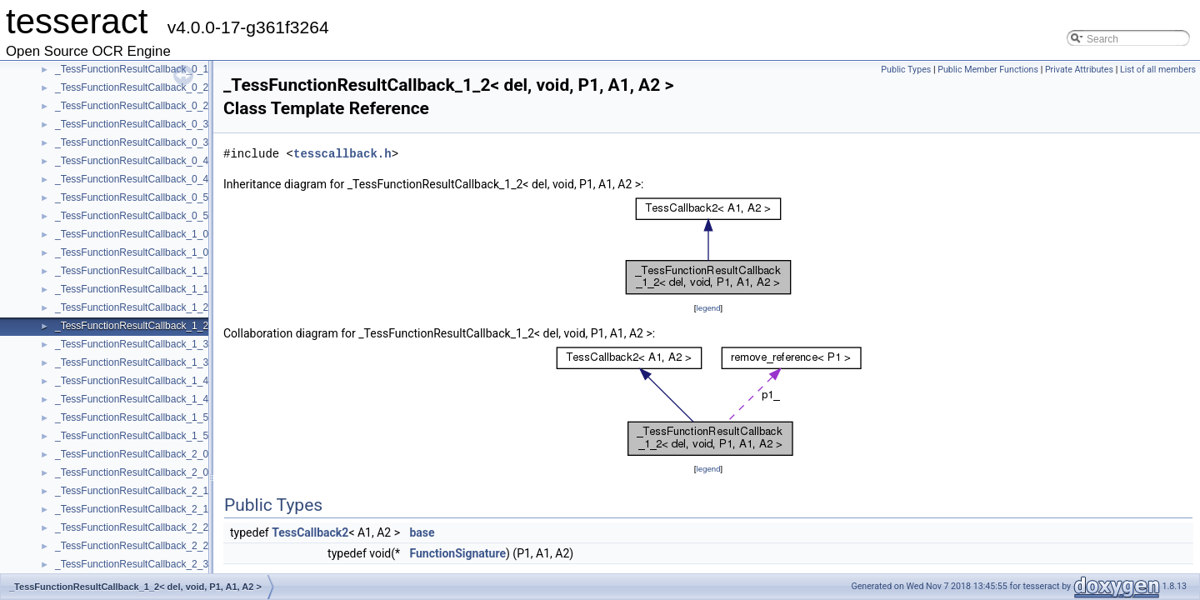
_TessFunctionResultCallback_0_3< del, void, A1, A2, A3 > (185, 142)
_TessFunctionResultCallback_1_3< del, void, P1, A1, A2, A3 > (193, 362)
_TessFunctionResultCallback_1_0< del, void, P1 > (168, 252)
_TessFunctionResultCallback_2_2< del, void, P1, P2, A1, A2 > (194, 546)
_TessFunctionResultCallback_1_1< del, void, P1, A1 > (176, 289)
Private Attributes (1079, 69)
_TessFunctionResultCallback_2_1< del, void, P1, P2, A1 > (185, 509)
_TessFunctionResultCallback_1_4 (131, 381)
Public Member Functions (988, 69)
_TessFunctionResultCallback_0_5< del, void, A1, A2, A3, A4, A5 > (202, 216)
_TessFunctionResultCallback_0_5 (131, 197)
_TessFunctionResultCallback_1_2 (131, 307)
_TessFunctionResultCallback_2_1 (131, 491)
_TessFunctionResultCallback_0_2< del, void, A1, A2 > (176, 106)
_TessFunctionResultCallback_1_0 (131, 234)
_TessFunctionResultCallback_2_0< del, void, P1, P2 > (176, 472)
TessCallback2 (310, 532)
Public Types (906, 69)
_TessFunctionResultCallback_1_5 (131, 417)
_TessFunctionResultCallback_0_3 (131, 124)
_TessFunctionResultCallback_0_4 (131, 161)
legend (708, 307)
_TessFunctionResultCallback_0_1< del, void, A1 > (167, 69)
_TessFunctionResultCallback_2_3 (131, 564)
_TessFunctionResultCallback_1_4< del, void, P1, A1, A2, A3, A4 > (202, 399)
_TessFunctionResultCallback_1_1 (131, 271)
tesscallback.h (342, 154)
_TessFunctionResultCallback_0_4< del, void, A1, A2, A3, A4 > (193, 179)
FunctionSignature (457, 553)
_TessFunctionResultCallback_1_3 (131, 344)
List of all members (1158, 69)
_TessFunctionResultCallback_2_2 (131, 527)
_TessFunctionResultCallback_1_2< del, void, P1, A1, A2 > (185, 326)
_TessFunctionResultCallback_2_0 (131, 454)
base (421, 532)
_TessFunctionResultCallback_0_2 (131, 87)
